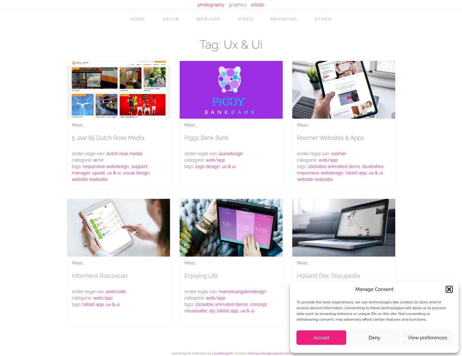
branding (284, 19)
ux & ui (114, 172)
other (323, 19)
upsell (98, 172)
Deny (374, 338)
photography (211, 4)
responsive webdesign (105, 166)
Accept (321, 338)
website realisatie (90, 179)
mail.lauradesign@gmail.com (269, 353)
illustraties (373, 166)
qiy (212, 310)
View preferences (427, 338)
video (245, 19)
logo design (207, 166)
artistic (257, 4)
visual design (136, 172)
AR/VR (170, 19)
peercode (116, 291)
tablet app (356, 172)
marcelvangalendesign (242, 291)
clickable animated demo (334, 166)
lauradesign (230, 153)
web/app (208, 19)
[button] (449, 289)
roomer (338, 153)
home (137, 19)
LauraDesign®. (223, 353)
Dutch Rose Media (124, 153)
